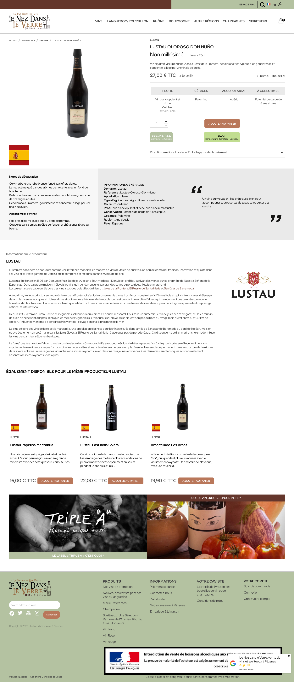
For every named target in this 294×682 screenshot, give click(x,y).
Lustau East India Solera (99, 445)
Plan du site (157, 599)
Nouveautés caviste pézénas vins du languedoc (122, 595)
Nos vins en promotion (118, 587)
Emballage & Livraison (164, 611)
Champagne (111, 609)
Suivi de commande (257, 586)
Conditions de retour (211, 601)
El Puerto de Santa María (144, 288)
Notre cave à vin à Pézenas (167, 605)
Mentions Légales (18, 676)
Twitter (22, 615)
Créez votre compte (257, 599)
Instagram (39, 615)
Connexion (251, 592)
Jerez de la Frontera (115, 288)
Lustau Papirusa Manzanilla (31, 445)
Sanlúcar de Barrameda (179, 288)
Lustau (154, 40)
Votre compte (256, 581)
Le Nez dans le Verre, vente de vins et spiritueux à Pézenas (259, 659)
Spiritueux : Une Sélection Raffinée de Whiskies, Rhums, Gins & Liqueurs (122, 619)
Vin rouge (109, 642)
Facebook (13, 615)
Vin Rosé (109, 635)
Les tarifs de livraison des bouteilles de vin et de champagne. (213, 590)
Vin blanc (109, 629)
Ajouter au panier (222, 131)
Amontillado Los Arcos (169, 445)
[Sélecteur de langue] (264, 5)
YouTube (30, 615)
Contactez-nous (161, 593)
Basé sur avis (246, 669)
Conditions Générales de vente (46, 676)
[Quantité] (157, 131)
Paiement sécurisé (162, 587)
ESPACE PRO (247, 4)
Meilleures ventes (114, 603)
